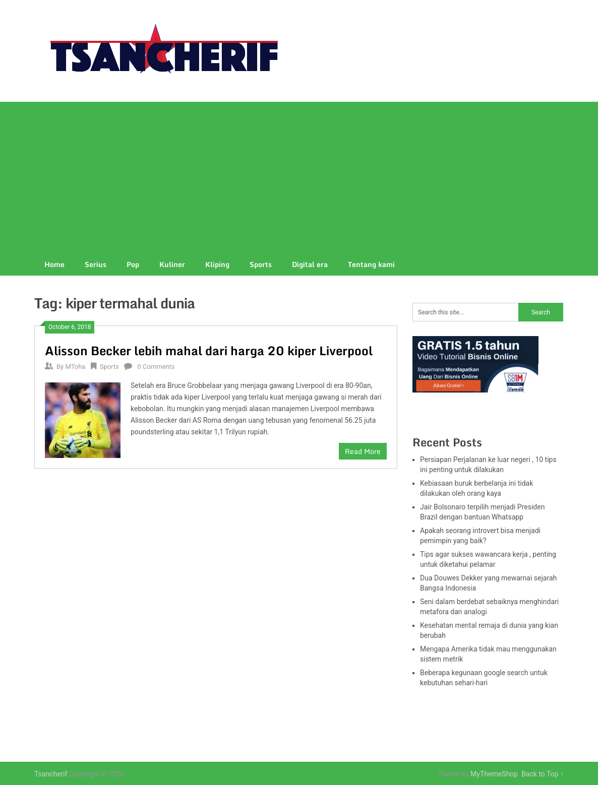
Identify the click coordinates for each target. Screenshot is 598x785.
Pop (133, 264)
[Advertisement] (299, 177)
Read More (363, 451)
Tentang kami (371, 264)
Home (54, 264)
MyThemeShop (494, 774)
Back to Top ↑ (542, 774)
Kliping (217, 264)
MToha (75, 366)
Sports (261, 264)
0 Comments (155, 366)
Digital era (310, 264)
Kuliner (172, 264)
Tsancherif (51, 774)
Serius (95, 264)
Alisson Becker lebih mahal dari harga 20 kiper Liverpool (209, 350)
